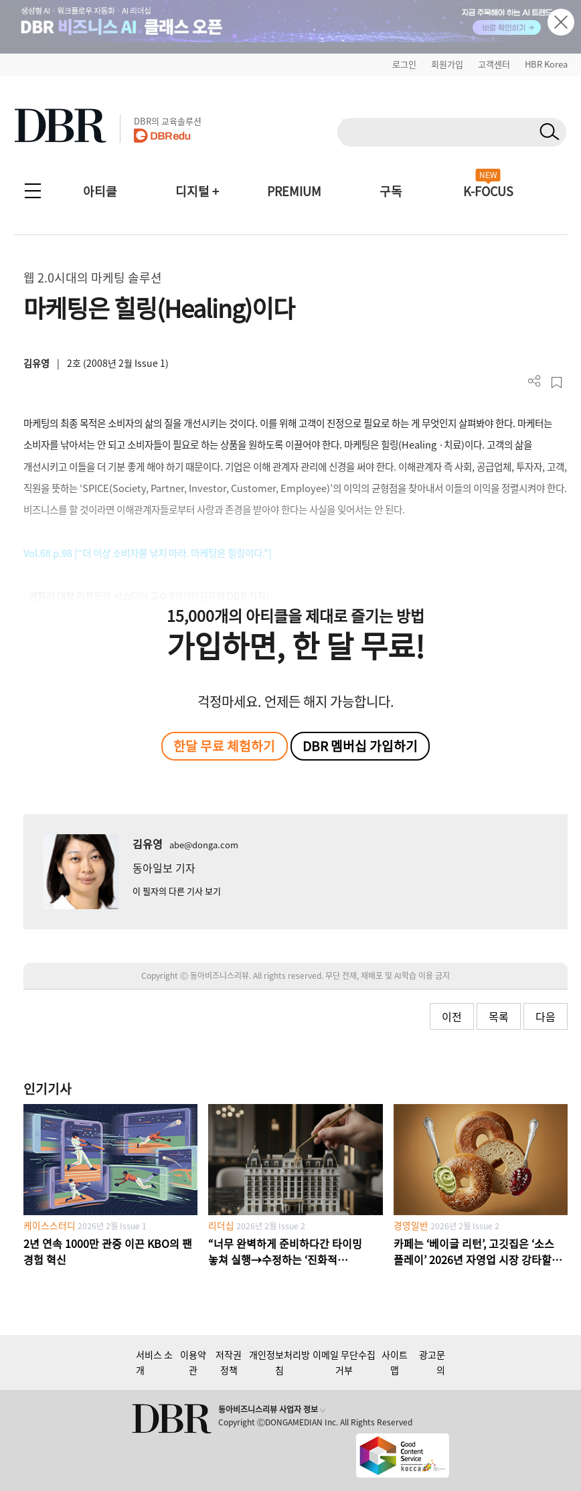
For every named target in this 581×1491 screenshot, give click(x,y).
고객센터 (494, 64)
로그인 (404, 64)
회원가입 (447, 64)
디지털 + (197, 191)
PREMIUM (294, 191)
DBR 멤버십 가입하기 (360, 745)
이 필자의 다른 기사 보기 (177, 890)
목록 (499, 1016)
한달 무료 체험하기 (224, 745)
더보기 (534, 381)
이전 (452, 1016)
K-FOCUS (488, 191)
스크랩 (557, 383)
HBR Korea (546, 64)
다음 (545, 1016)
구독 (391, 191)
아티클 (100, 191)
